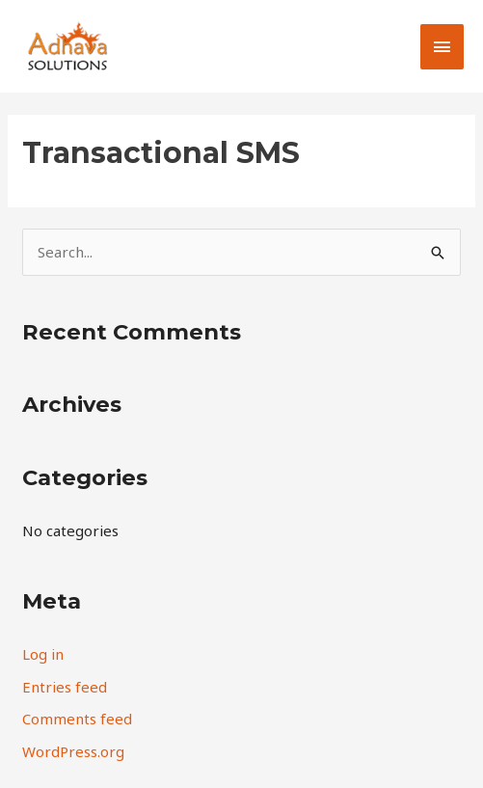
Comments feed (77, 718)
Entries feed (64, 686)
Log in (43, 654)
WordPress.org (73, 751)
